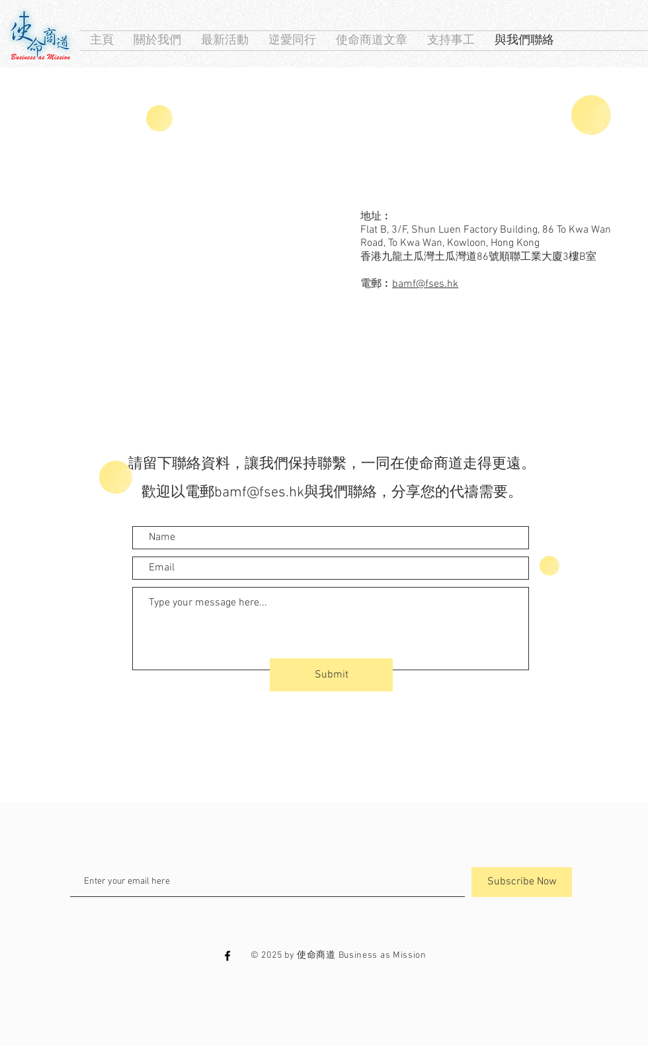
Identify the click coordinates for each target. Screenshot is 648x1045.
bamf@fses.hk (425, 284)
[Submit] (331, 674)
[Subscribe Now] (521, 882)
